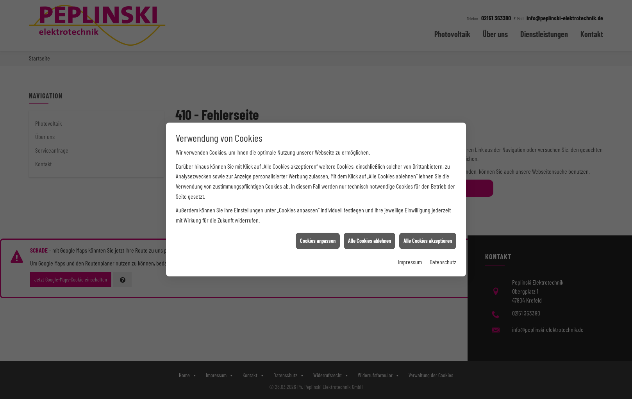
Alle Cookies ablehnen (369, 229)
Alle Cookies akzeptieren (427, 229)
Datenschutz (443, 250)
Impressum (410, 250)
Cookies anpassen (318, 229)
